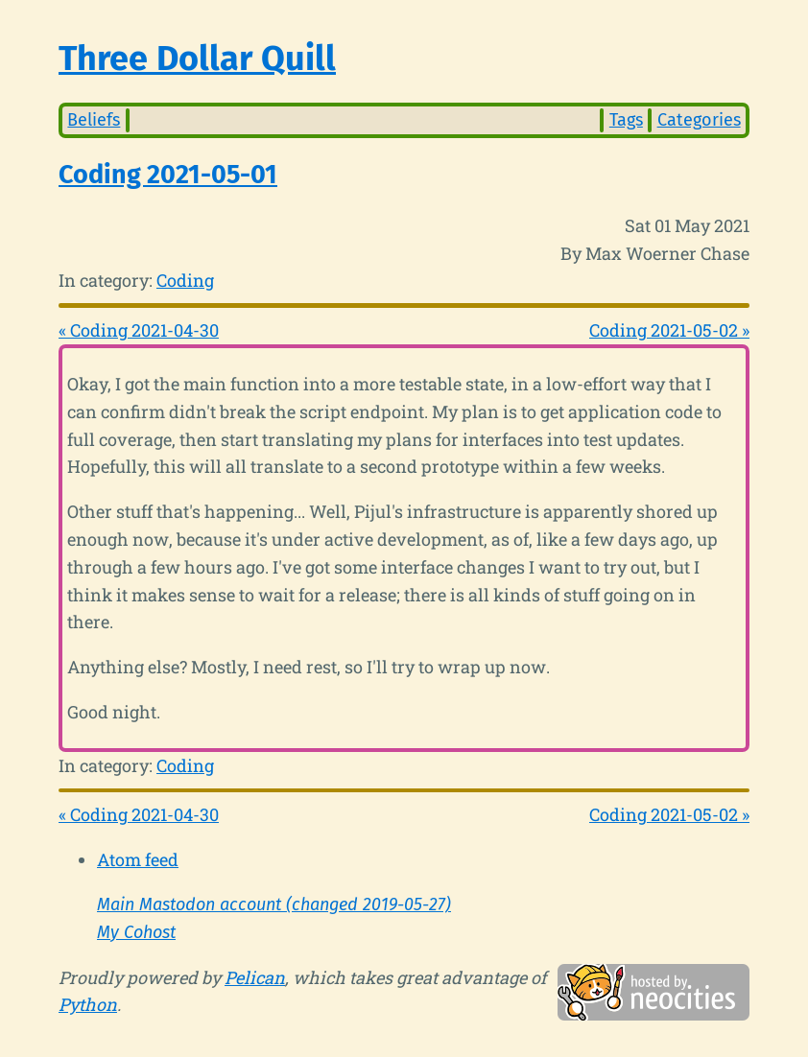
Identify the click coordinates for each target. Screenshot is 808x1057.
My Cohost (136, 932)
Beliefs (93, 119)
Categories (699, 119)
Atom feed (137, 859)
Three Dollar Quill (197, 58)
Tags (626, 119)
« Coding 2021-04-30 (139, 329)
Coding (185, 280)
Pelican (255, 977)
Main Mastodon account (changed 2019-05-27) (274, 904)
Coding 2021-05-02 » (669, 329)
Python (88, 1004)
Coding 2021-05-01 (168, 174)
